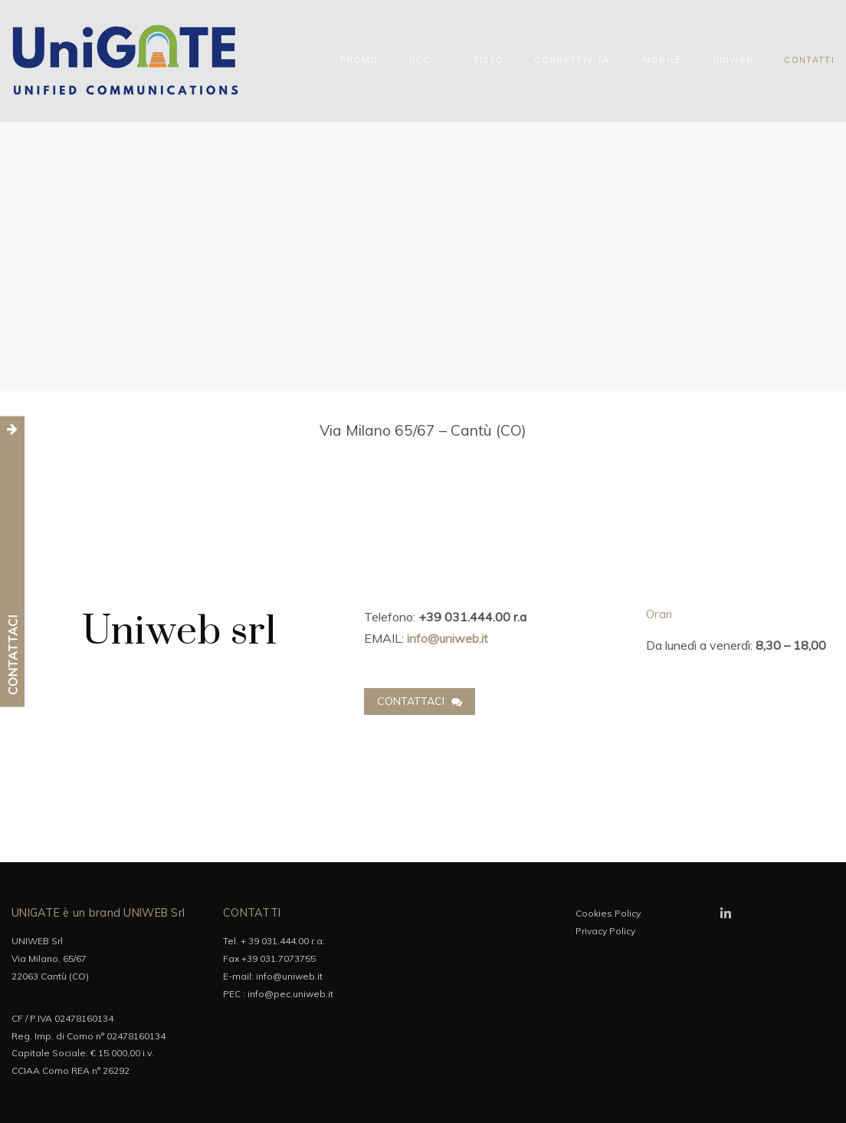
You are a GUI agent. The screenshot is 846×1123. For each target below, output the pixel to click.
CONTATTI (809, 59)
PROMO (359, 59)
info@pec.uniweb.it (290, 994)
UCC (420, 59)
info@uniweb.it (289, 976)
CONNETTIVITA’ (573, 59)
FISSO (489, 59)
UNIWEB (733, 59)
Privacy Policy (605, 931)
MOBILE (662, 59)
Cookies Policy (608, 913)
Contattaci (419, 701)
